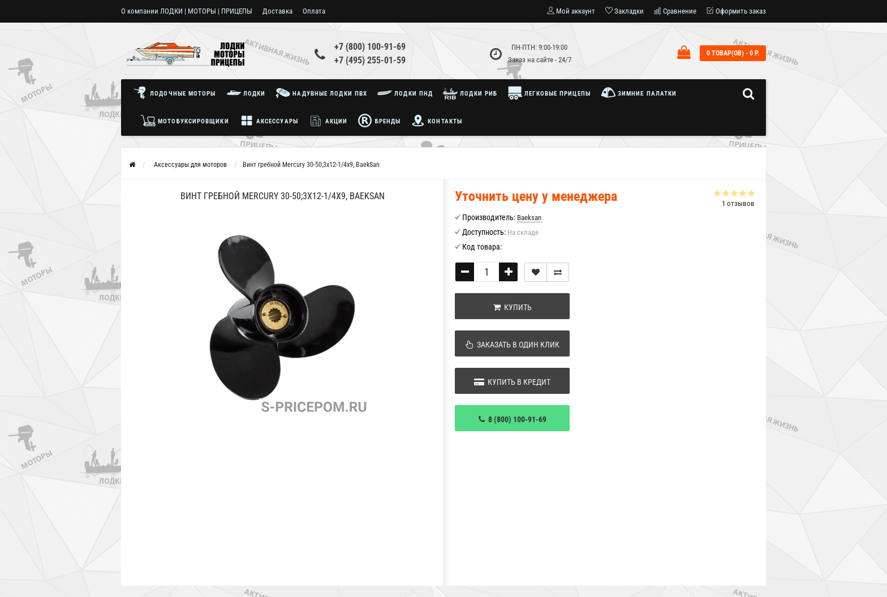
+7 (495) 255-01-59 (370, 60)
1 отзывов (738, 203)
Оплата (314, 11)
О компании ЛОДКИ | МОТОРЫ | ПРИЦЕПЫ (186, 11)
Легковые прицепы (549, 92)
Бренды (379, 120)
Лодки (246, 92)
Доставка (277, 11)
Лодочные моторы (177, 92)
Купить (512, 307)
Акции (328, 120)
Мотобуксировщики (185, 120)
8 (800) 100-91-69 (512, 419)
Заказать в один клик (512, 344)
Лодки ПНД (405, 92)
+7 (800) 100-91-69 (370, 46)
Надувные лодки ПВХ (321, 92)
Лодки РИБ (470, 92)
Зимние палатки (639, 92)
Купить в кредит (512, 381)
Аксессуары (268, 120)
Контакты (436, 120)
